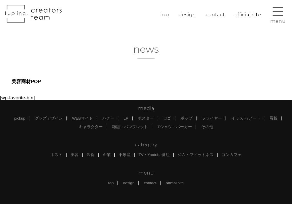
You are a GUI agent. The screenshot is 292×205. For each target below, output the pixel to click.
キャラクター (91, 127)
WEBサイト (82, 118)
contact (215, 14)
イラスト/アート (245, 118)
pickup (19, 118)
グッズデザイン (49, 118)
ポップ (186, 118)
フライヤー (212, 118)
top (164, 14)
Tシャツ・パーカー (174, 127)
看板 (273, 118)
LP (126, 118)
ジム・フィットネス (196, 155)
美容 (74, 155)
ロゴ (167, 118)
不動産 (125, 155)
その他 (207, 127)
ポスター (146, 118)
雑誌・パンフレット (130, 127)
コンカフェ (232, 155)
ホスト (56, 155)
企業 (107, 155)
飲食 (90, 155)
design (187, 14)
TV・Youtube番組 (154, 155)
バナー (108, 118)
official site (247, 14)
